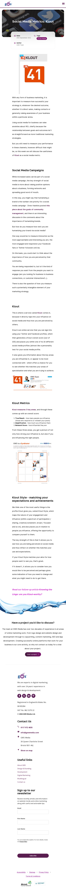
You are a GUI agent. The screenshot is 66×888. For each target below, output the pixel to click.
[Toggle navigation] (63, 4)
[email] (33, 812)
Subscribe (33, 856)
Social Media (42, 38)
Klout (17, 155)
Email (19, 808)
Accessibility (21, 872)
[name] (33, 822)
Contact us (21, 782)
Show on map (26, 750)
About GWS (21, 765)
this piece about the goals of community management (31, 209)
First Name (21, 818)
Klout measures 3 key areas (24, 409)
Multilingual (21, 779)
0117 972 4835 (26, 727)
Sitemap (32, 872)
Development (22, 772)
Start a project (32, 654)
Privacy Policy (44, 872)
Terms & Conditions (33, 876)
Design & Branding (24, 768)
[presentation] (32, 848)
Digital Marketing (23, 775)
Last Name (21, 829)
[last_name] (33, 832)
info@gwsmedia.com (30, 732)
